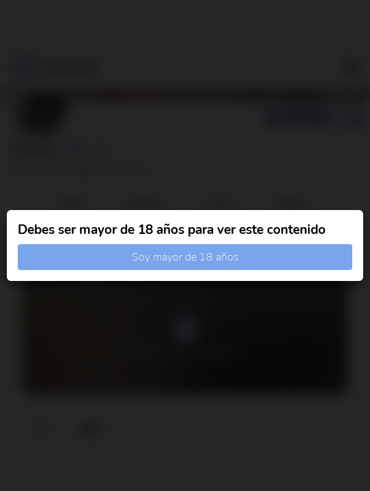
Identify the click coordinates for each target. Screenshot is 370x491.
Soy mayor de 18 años (185, 257)
